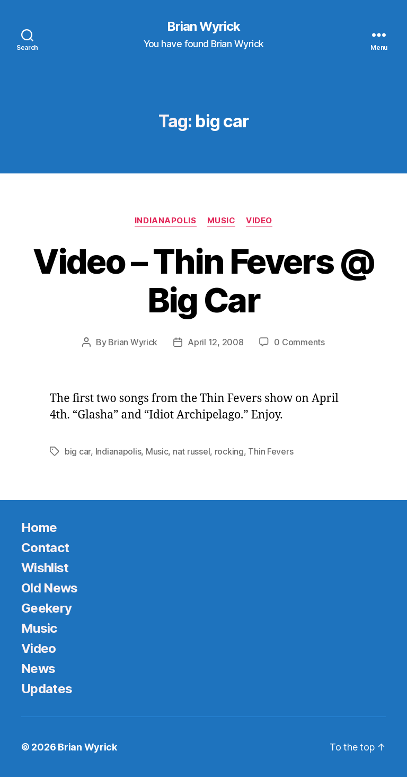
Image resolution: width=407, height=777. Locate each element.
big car (78, 451)
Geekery (46, 608)
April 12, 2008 (215, 342)
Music (221, 220)
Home (39, 527)
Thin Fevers (270, 451)
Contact (45, 547)
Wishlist (45, 567)
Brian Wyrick (203, 26)
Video (259, 220)
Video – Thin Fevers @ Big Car (203, 280)
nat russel (191, 451)
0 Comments (299, 342)
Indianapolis (166, 220)
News (38, 668)
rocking (229, 451)
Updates (46, 688)
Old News (49, 588)
